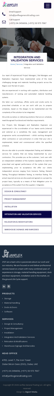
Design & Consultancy (15, 191)
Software (8, 311)
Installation (10, 207)
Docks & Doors (10, 307)
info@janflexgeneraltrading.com (24, 15)
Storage (7, 298)
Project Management (15, 199)
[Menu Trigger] (47, 5)
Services (19, 64)
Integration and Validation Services (22, 214)
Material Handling (12, 303)
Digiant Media (31, 392)
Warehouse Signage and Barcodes (21, 230)
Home (12, 64)
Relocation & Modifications (18, 222)
